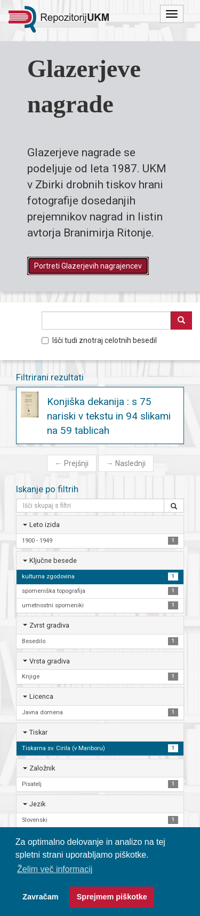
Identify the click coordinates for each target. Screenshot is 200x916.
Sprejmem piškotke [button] (112, 896)
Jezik (37, 804)
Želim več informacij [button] (54, 869)
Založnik (42, 768)
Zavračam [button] (40, 896)
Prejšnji (72, 463)
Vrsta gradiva (49, 661)
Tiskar (38, 732)
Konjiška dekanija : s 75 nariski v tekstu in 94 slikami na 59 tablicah (109, 416)
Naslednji (126, 463)
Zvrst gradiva (49, 625)
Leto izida (44, 525)
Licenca (41, 696)
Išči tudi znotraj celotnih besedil (99, 340)
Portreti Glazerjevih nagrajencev (88, 266)
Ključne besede (53, 560)
